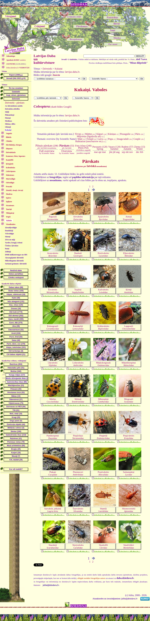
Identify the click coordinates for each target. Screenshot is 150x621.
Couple (138, 139)
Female (91, 139)
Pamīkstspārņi (53, 436)
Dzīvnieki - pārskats (14, 102)
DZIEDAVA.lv (79, 4)
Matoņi (8, 118)
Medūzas (8, 121)
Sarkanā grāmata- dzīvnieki (16, 264)
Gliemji (8, 127)
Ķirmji (128, 290)
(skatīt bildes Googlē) (52, 106)
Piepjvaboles (128, 436)
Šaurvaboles (78, 509)
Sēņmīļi (103, 509)
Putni (7, 249)
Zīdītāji (8, 252)
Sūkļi (7, 112)
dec (137, 152)
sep (123, 152)
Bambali (77, 254)
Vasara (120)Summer (114, 147)
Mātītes (90, 134)
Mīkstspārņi (103, 400)
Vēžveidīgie (9, 234)
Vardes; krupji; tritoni (13, 243)
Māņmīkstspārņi (129, 363)
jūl (114, 152)
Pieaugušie (127, 134)
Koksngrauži (52, 327)
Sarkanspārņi (128, 473)
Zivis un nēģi (10, 240)
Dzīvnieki (47, 68)
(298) (46, 146)
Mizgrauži (128, 400)
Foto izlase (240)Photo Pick (83, 147)
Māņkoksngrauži (103, 363)
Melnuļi (78, 400)
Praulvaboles (103, 473)
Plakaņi (52, 473)
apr (99, 152)
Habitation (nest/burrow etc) (90, 141)
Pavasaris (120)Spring (99, 147)
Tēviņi (79, 134)
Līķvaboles (52, 363)
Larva (102, 139)
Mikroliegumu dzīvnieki (14, 261)
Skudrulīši (103, 546)
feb (141, 152)
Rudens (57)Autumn (127, 147)
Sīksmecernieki (128, 509)
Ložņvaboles (78, 363)
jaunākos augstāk (83, 153)
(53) (66, 146)
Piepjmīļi (103, 436)
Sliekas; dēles (10, 124)
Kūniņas (113, 134)
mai (104, 152)
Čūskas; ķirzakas (11, 246)
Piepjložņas (78, 436)
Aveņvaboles (52, 254)
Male (81, 139)
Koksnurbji (78, 327)
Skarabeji (53, 546)
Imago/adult (124, 139)
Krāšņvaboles (103, 327)
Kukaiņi (8, 130)
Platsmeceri (78, 473)
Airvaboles (78, 217)
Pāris (139, 134)
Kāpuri (101, 134)
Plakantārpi (9, 115)
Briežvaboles (103, 254)
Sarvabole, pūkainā (52, 509)
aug (118, 152)
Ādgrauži (52, 217)
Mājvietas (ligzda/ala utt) (90, 136)
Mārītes (53, 400)
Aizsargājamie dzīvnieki (14, 258)
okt (127, 152)
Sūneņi (7, 237)
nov (131, 152)
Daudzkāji (9, 231)
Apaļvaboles (103, 217)
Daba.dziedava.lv (17, 68)
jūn (110, 152)
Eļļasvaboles (128, 254)
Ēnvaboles (53, 290)
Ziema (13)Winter (139, 147)
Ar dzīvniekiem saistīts (13, 106)
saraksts (16, 60)
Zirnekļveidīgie (11, 228)
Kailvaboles (103, 290)
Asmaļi (129, 217)
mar (96, 152)
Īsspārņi (78, 290)
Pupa (111, 139)
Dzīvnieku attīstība (12, 109)
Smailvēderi (128, 546)
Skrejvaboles (78, 546)
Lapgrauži (128, 327)
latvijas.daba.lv (72, 72)
